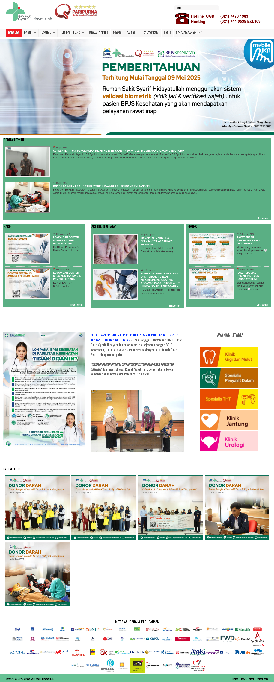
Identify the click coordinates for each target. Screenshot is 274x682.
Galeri (131, 32)
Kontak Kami (151, 32)
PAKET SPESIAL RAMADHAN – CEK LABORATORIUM (248, 276)
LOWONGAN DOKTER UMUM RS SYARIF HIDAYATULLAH (66, 240)
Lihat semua (262, 218)
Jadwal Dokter (98, 32)
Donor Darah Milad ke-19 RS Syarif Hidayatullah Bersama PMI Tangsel (101, 186)
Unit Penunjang (70, 32)
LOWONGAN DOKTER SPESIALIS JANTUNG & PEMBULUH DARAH (67, 276)
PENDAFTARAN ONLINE (189, 32)
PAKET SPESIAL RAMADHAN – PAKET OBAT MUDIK (249, 240)
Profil (28, 32)
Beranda (13, 32)
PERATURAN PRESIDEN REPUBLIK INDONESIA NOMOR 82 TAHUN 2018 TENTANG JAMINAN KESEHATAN (134, 337)
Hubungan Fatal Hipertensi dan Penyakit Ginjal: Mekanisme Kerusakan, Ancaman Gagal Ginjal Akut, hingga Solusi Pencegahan (160, 280)
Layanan (46, 32)
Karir (167, 32)
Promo (117, 32)
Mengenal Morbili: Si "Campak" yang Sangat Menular (156, 241)
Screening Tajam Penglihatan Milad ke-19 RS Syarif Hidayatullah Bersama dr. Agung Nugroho (118, 150)
